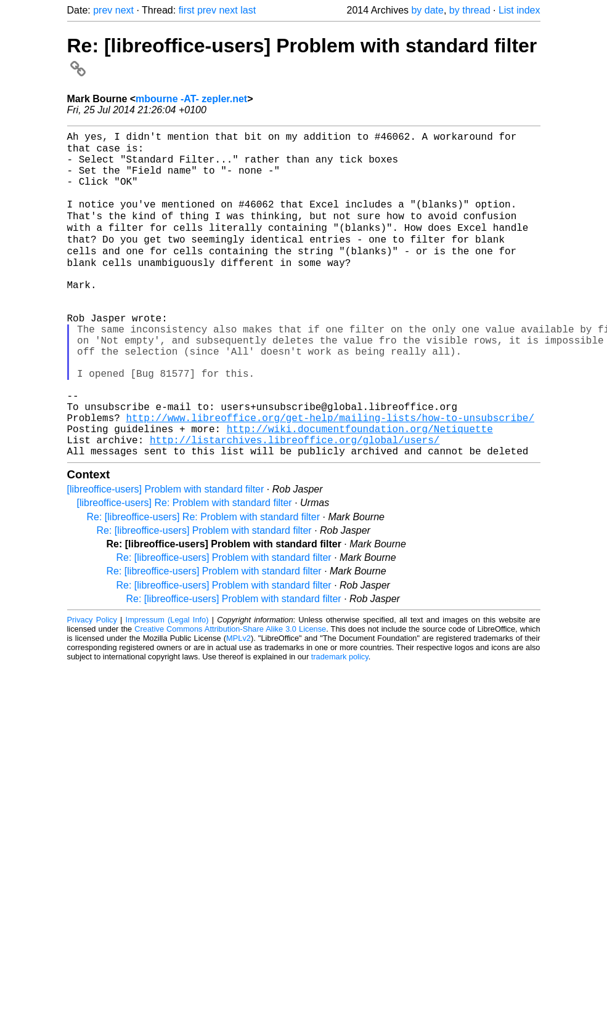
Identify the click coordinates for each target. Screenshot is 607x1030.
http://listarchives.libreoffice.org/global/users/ (294, 503)
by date (427, 10)
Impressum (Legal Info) (167, 686)
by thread (470, 10)
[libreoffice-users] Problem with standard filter (165, 555)
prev (102, 10)
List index (519, 10)
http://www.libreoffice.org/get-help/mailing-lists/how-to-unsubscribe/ (330, 476)
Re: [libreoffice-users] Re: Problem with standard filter (203, 583)
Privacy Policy (92, 686)
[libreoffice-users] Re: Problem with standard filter (184, 569)
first (187, 10)
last (248, 10)
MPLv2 (238, 704)
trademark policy (340, 723)
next (124, 10)
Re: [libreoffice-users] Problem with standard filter (204, 597)
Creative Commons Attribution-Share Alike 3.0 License (230, 695)
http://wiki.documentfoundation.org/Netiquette (360, 490)
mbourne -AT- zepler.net (191, 99)
